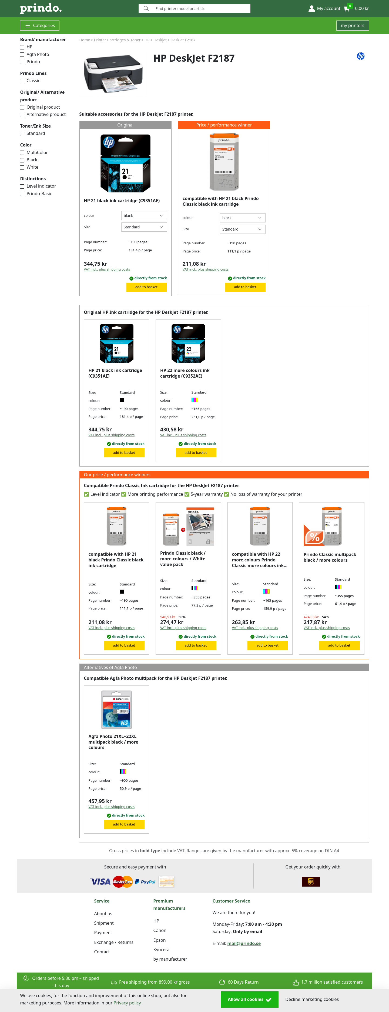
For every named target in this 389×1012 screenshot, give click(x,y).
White (29, 167)
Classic (30, 81)
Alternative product (43, 114)
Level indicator (38, 186)
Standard (32, 133)
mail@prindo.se (244, 943)
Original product (40, 107)
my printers (352, 25)
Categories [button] (40, 25)
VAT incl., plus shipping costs (107, 269)
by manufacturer (170, 959)
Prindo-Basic (36, 194)
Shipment (103, 923)
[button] (324, 8)
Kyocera (161, 950)
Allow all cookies (250, 999)
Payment (103, 933)
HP (26, 47)
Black (28, 160)
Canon (160, 930)
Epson (159, 940)
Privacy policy (127, 1003)
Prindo (30, 62)
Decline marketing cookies (312, 999)
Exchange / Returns (113, 942)
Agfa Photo (34, 54)
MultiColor (34, 152)
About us (103, 914)
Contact (102, 952)
